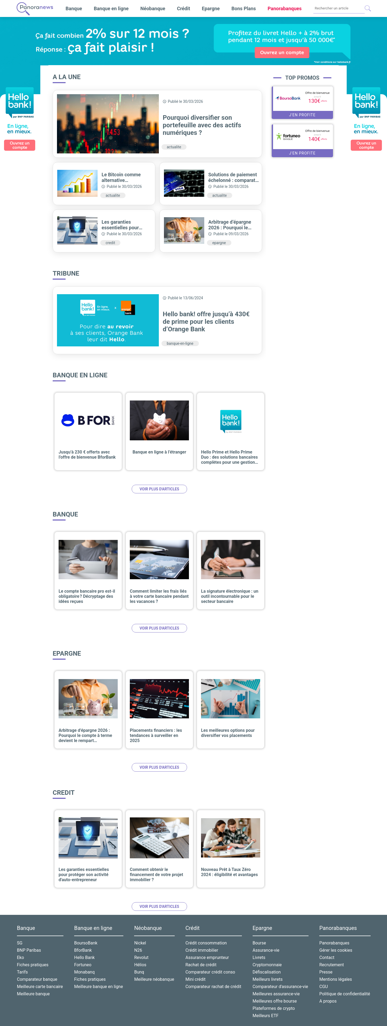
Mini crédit (195, 979)
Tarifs (22, 972)
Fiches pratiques (32, 964)
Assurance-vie (266, 950)
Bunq (139, 972)
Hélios (140, 964)
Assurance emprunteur (207, 957)
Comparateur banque (37, 979)
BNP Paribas (29, 950)
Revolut (141, 957)
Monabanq (84, 972)
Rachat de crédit (200, 964)
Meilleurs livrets (268, 979)
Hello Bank (84, 957)
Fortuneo (82, 964)
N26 (138, 950)
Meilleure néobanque (154, 979)
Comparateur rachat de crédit (213, 986)
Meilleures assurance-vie (276, 993)
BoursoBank (85, 943)
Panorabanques (334, 943)
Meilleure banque (33, 993)
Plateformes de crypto (274, 1008)
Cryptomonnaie (267, 964)
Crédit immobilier (201, 950)
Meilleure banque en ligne (98, 986)
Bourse (259, 943)
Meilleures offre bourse (275, 1001)
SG (19, 943)
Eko (20, 957)
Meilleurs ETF (266, 1015)
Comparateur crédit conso (210, 972)
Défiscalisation (267, 972)
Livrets (259, 957)
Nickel (140, 943)
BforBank (83, 950)
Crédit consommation (206, 943)
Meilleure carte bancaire (40, 986)
